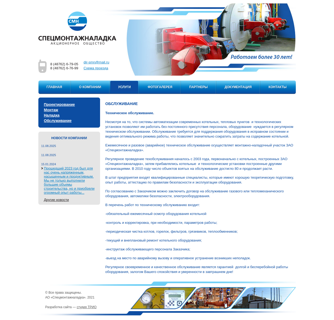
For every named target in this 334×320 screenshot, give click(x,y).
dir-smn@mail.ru (96, 62)
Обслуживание (58, 120)
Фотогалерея (160, 87)
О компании (90, 87)
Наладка (52, 115)
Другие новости (56, 200)
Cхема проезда (96, 68)
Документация (238, 87)
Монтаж (51, 110)
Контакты (278, 87)
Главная (54, 87)
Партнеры (198, 87)
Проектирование (59, 104)
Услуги (124, 87)
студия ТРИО (87, 307)
